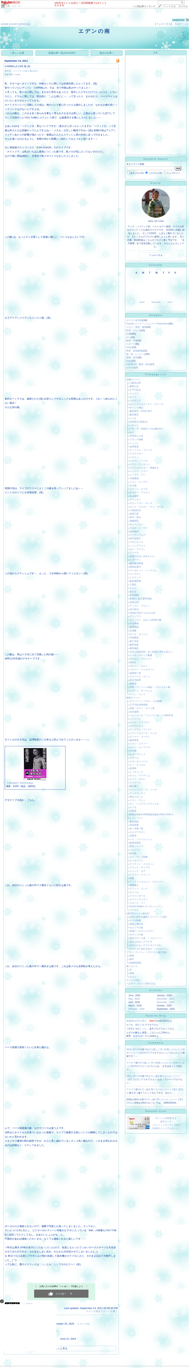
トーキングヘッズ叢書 (141, 655)
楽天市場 (182, 6)
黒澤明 (133, 768)
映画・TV (131, 340)
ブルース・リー (137, 903)
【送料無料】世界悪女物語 (19, 783)
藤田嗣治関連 (136, 563)
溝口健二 (134, 786)
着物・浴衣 (132, 357)
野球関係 (134, 627)
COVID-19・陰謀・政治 (138, 364)
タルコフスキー (137, 832)
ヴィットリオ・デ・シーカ (143, 789)
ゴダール (134, 758)
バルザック (135, 400)
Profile (156, 183)
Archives (155, 990)
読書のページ (133, 379)
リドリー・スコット (140, 874)
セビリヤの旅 (136, 927)
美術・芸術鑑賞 (134, 350)
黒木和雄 (134, 821)
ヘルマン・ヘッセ (139, 460)
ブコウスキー (136, 453)
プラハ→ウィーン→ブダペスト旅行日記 (146, 952)
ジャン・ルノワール (140, 747)
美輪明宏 (134, 521)
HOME (4, 24)
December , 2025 (165, 999)
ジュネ (133, 418)
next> (170, 302)
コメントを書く (109, 1311)
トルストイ (135, 577)
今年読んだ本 (136, 436)
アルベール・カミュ (140, 676)
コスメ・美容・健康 (136, 327)
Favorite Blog (155, 1015)
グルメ (133, 977)
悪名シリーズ (136, 846)
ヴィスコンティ (137, 793)
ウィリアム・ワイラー (141, 729)
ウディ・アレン (137, 800)
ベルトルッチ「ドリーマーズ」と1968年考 (151, 715)
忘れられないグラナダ (141, 941)
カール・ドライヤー (140, 722)
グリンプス (135, 616)
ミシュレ (134, 443)
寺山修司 (134, 496)
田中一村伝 (135, 517)
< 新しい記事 (17, 53)
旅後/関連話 (135, 962)
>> (143, 6)
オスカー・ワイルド (140, 492)
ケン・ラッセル (137, 765)
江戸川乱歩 (135, 390)
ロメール (134, 892)
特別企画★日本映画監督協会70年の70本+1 (151, 814)
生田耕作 (134, 531)
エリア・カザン (137, 779)
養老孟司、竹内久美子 (141, 411)
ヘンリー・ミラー (139, 471)
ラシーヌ (134, 552)
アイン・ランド (137, 694)
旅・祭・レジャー (135, 354)
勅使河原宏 (135, 843)
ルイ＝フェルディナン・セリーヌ (147, 404)
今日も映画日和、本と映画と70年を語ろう (151, 652)
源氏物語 (134, 648)
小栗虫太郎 (135, 383)
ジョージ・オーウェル (141, 690)
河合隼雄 (134, 623)
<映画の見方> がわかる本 (142, 613)
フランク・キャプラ (140, 867)
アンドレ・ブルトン (140, 605)
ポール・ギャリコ (139, 634)
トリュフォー (136, 818)
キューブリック (137, 754)
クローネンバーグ (139, 761)
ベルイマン (135, 849)
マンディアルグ (137, 535)
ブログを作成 (169, 6)
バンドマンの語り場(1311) (25, 71)
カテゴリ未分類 (134, 320)
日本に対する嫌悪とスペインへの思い (149, 917)
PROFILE (25, 24)
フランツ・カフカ (139, 489)
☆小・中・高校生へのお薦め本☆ (147, 428)
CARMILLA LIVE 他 (15, 66)
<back (142, 302)
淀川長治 (134, 609)
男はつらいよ (136, 796)
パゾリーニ (135, 719)
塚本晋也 (134, 740)
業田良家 (134, 644)
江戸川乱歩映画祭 (139, 704)
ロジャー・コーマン (140, 736)
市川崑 (133, 853)
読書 (128, 334)
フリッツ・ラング (139, 888)
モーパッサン (136, 524)
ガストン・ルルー (139, 666)
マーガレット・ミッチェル (143, 570)
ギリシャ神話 (136, 407)
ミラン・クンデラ (139, 482)
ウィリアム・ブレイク (141, 450)
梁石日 (133, 591)
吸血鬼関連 (135, 581)
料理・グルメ (133, 330)
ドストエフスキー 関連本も (144, 468)
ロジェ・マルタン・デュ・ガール (147, 506)
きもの (133, 588)
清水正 (133, 662)
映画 (132, 973)
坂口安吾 (134, 641)
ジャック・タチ (137, 871)
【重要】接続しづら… (137, 1028)
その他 (133, 485)
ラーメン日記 (133, 980)
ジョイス (134, 393)
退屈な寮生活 (136, 924)
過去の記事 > (106, 53)
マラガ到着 (135, 920)
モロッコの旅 (136, 934)
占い (128, 337)
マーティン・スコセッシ (142, 864)
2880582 (179, 20)
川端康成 (134, 478)
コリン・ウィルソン (140, 464)
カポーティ (135, 559)
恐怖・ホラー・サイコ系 (142, 708)
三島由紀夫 (135, 510)
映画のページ (133, 697)
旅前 (132, 955)
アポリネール (136, 542)
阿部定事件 (135, 567)
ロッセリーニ (136, 860)
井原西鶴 (134, 595)
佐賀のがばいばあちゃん (142, 556)
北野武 (133, 835)
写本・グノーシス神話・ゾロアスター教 (150, 687)
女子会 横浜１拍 (135, 1024)
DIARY (14, 24)
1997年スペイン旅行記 (137, 913)
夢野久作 (134, 386)
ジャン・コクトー (139, 743)
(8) (28, 66)
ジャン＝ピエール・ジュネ (143, 733)
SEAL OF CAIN (134, 1049)
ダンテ (133, 397)
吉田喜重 (134, 825)
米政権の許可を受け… (137, 1021)
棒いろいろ (132, 966)
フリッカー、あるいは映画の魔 (145, 620)
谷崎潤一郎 (135, 673)
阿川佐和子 (135, 538)
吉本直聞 (134, 712)
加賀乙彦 (134, 513)
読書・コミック (13, 6)
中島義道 (134, 637)
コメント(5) (83, 1323)
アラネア (130, 1062)
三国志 (133, 584)
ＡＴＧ (133, 807)
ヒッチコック (136, 772)
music (17, 74)
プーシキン (135, 499)
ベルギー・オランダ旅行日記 (141, 983)
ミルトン (134, 457)
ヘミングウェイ (137, 545)
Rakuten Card (155, 1111)
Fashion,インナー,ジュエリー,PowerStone (147, 323)
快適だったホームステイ (142, 931)
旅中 (132, 959)
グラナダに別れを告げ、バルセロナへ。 (150, 949)
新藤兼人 (134, 885)
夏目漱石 (134, 414)
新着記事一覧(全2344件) (61, 53)
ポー (132, 432)
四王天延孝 (135, 680)
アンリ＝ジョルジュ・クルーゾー (147, 881)
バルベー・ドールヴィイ (142, 669)
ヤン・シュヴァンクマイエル (144, 803)
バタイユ (134, 425)
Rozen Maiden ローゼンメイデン (146, 906)
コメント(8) (92, 1311)
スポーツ (130, 344)
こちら (42, 1264)
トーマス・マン (137, 474)
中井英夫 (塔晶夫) (139, 421)
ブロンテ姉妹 (136, 439)
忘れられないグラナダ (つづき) (145, 945)
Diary (128, 361)
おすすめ (130, 367)
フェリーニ (135, 782)
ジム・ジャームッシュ (141, 839)
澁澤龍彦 (134, 446)
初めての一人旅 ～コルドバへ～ (147, 938)
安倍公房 (134, 602)
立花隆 (133, 630)
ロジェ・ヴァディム (140, 775)
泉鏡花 (133, 683)
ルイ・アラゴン (137, 549)
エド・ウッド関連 (139, 857)
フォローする (156, 255)
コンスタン (135, 574)
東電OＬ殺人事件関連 (141, 598)
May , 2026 (134, 999)
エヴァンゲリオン (139, 899)
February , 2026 (136, 1009)
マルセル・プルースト (141, 658)
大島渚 (133, 811)
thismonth (156, 302)
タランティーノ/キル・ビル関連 (146, 701)
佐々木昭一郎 (136, 828)
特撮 (132, 878)
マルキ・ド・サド (139, 528)
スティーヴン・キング (141, 503)
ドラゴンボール (137, 896)
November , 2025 (165, 1002)
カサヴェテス (136, 726)
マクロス (134, 910)
